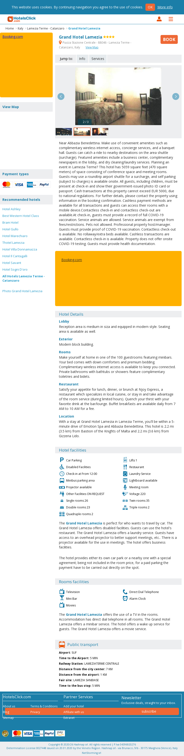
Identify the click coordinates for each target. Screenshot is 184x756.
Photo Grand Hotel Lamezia (22, 291)
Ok (150, 7)
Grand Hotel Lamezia (84, 28)
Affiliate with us (73, 712)
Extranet (69, 718)
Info (82, 58)
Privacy (35, 712)
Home (10, 28)
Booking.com (71, 259)
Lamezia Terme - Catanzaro (45, 28)
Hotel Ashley (11, 209)
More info (165, 7)
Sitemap (8, 718)
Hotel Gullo (10, 229)
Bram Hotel (10, 222)
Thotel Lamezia (13, 242)
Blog (6, 712)
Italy (20, 28)
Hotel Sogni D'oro (15, 269)
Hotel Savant (11, 263)
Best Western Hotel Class (20, 216)
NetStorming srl (91, 753)
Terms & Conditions (44, 706)
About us (9, 706)
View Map (92, 47)
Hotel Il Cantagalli (14, 256)
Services (98, 58)
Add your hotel (73, 706)
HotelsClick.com (21, 19)
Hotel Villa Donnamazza (19, 249)
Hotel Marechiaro (15, 236)
